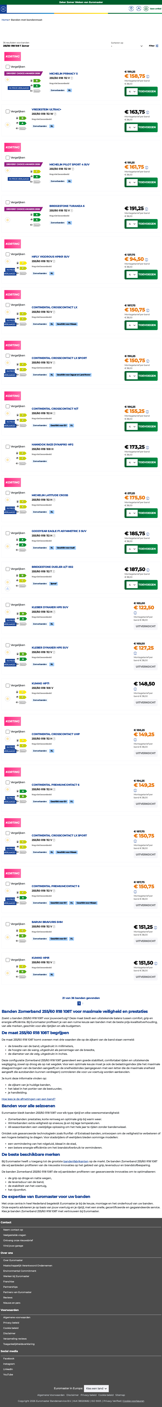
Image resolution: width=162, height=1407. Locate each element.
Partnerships (10, 1329)
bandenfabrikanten (75, 1206)
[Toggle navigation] (3, 9)
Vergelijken (18, 81)
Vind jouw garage (13, 1288)
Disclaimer (9, 1376)
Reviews (7, 1340)
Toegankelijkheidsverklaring (19, 1386)
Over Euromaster (13, 1303)
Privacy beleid (11, 1365)
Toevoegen (147, 116)
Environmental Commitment (19, 1313)
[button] (154, 60)
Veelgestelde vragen (14, 1277)
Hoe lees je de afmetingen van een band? (28, 1144)
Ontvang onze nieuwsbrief (18, 1283)
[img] (7, 94)
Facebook (8, 1401)
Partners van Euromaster (17, 1335)
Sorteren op (117, 57)
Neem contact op (13, 1272)
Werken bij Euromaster (16, 1319)
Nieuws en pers (11, 1345)
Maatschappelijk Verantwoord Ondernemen (27, 1308)
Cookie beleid (10, 1370)
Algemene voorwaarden (16, 1360)
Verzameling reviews (15, 1381)
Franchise (8, 1324)
